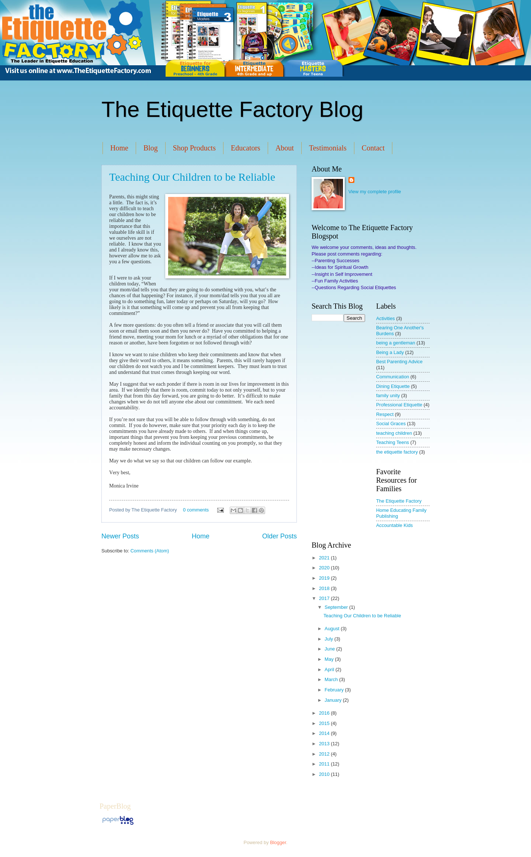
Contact (373, 148)
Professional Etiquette (399, 404)
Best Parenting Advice (399, 361)
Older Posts (279, 536)
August (332, 628)
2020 (325, 567)
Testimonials (328, 148)
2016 (325, 713)
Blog (150, 148)
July (329, 639)
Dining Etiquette (393, 386)
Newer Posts (120, 536)
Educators (245, 148)
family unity (388, 395)
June (330, 649)
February (334, 690)
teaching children (394, 433)
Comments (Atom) (150, 551)
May (329, 659)
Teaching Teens (392, 442)
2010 (325, 774)
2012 (325, 754)
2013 (325, 743)
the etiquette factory (397, 452)
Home (119, 148)
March (331, 679)
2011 (325, 764)
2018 (325, 588)
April (329, 669)
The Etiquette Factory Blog (232, 109)
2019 (325, 578)
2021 (325, 558)
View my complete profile (374, 191)
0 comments (196, 510)
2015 (325, 723)
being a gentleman (395, 343)
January (333, 700)
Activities (385, 318)
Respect (384, 414)
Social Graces (391, 423)
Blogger (278, 842)
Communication (392, 376)
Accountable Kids (394, 525)
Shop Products (194, 148)
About (284, 148)
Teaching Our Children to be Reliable (192, 177)
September (336, 607)
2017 (325, 598)
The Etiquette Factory (398, 501)
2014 (325, 733)
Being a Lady (390, 352)
